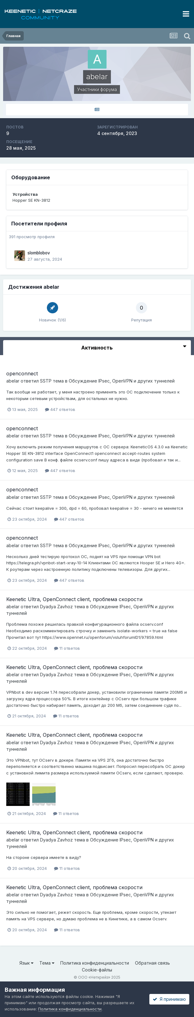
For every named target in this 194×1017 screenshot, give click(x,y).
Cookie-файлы (97, 969)
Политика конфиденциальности (94, 963)
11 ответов (67, 648)
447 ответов (60, 409)
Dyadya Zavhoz (56, 606)
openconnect (22, 373)
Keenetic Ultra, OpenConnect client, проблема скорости (74, 599)
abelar (12, 380)
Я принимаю (169, 999)
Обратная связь (152, 963)
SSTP (46, 380)
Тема (46, 963)
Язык (26, 963)
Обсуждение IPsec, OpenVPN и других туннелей (122, 380)
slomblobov (38, 252)
